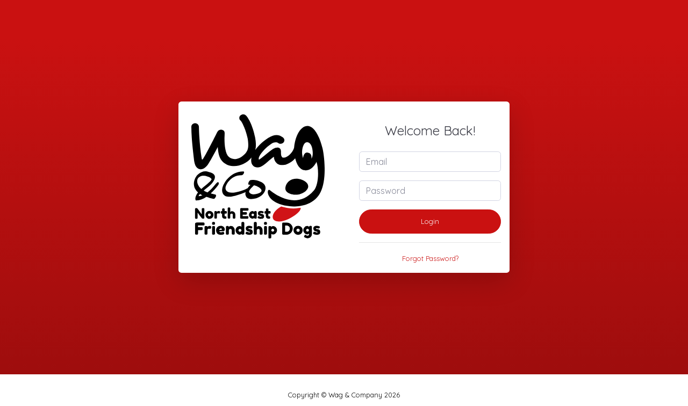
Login (430, 221)
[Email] (430, 161)
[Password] (430, 190)
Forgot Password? (430, 258)
